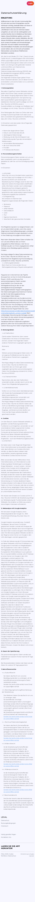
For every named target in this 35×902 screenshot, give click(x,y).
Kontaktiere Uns (6, 837)
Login (30, 3)
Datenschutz (5, 820)
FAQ (2, 854)
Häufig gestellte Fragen (8, 834)
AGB (6, 854)
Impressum (4, 826)
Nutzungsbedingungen (8, 823)
